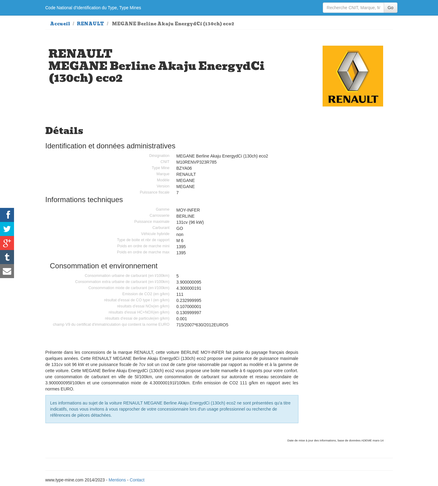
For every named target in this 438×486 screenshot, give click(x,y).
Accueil (60, 23)
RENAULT (90, 23)
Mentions (117, 479)
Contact (137, 479)
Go (390, 7)
